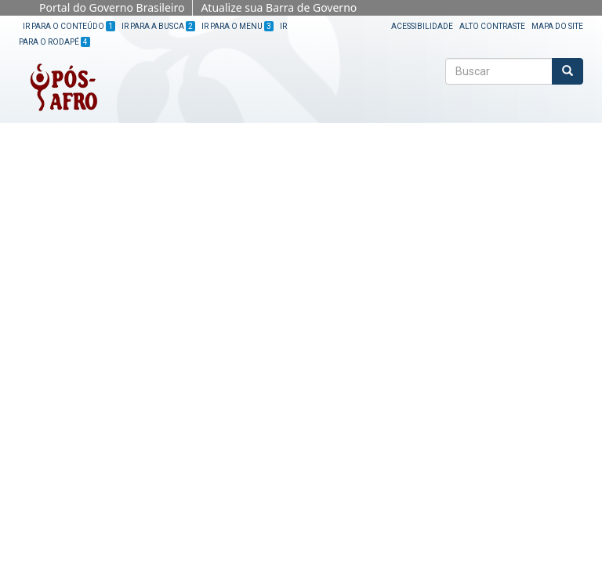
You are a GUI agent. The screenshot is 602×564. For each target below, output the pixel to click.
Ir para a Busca (158, 26)
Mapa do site (557, 26)
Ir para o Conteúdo (69, 26)
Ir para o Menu (237, 26)
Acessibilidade (422, 26)
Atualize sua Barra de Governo (279, 7)
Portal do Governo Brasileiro (111, 7)
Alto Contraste (492, 26)
